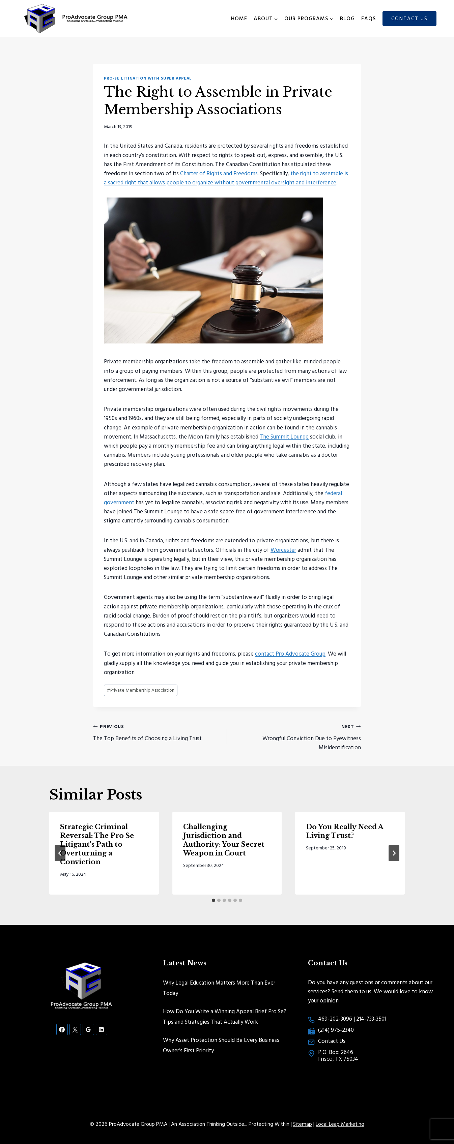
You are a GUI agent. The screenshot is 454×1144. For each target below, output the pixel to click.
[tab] (213, 900)
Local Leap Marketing (340, 1124)
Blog (347, 18)
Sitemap (302, 1124)
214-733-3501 (371, 1018)
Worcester (283, 549)
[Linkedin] (101, 1029)
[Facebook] (62, 1029)
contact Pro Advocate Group (290, 653)
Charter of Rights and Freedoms (219, 173)
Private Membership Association (140, 690)
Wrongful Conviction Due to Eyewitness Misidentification (297, 736)
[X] (75, 1029)
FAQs (368, 18)
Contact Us (409, 18)
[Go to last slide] (60, 853)
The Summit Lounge (284, 436)
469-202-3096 (335, 1018)
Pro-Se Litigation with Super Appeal (148, 78)
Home (239, 18)
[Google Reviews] (88, 1029)
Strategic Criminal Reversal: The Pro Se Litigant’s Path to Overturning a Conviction (97, 844)
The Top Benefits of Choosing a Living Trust (157, 731)
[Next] (394, 853)
